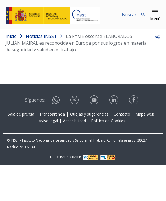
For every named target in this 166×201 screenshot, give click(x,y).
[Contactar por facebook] (134, 100)
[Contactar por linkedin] (114, 100)
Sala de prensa (21, 114)
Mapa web (144, 114)
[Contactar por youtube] (95, 100)
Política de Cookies (108, 120)
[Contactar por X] (75, 100)
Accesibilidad (74, 120)
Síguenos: (35, 100)
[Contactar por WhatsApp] (56, 102)
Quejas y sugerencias (89, 114)
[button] (155, 15)
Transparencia (52, 114)
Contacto (122, 114)
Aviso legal (48, 120)
